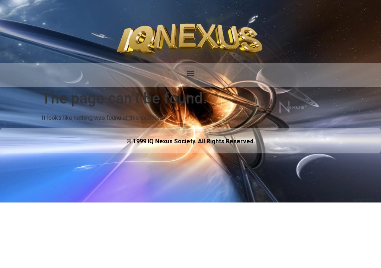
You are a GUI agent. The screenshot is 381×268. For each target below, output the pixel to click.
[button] (191, 73)
